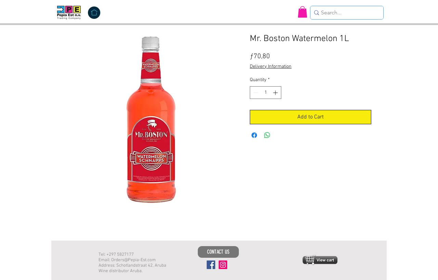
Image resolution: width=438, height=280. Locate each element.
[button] (302, 11)
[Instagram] (223, 264)
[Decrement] (255, 93)
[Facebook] (211, 264)
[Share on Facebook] (254, 135)
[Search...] (345, 12)
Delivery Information (271, 66)
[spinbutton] (265, 93)
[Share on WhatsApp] (267, 135)
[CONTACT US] (218, 252)
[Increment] (276, 93)
